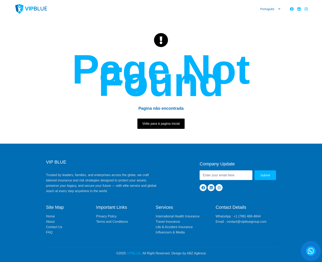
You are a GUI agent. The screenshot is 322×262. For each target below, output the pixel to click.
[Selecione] (268, 9)
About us (137, 9)
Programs (203, 9)
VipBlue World (179, 9)
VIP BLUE (56, 162)
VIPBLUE (134, 253)
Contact (222, 9)
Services (157, 9)
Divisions (240, 9)
